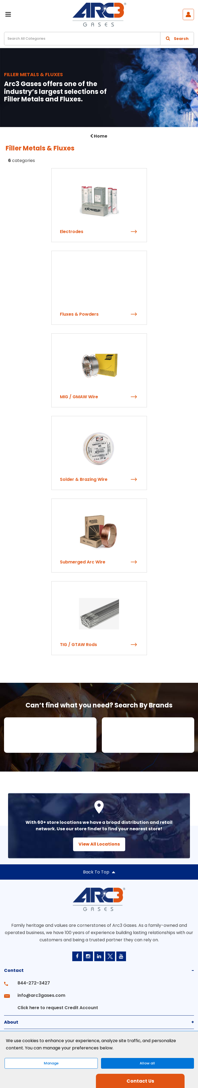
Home (98, 136)
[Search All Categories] (99, 38)
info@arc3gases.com (41, 995)
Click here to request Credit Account (57, 1008)
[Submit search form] (177, 38)
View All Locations (99, 844)
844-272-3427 (33, 983)
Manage (51, 1063)
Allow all (147, 1063)
